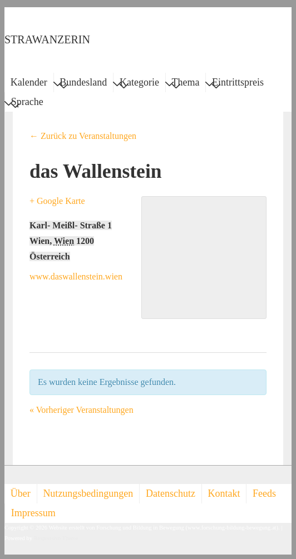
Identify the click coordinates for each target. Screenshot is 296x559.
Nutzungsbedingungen (88, 493)
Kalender (29, 82)
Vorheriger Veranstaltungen (81, 410)
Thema (186, 84)
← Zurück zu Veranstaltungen (82, 136)
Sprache (27, 103)
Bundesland (83, 84)
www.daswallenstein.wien (75, 276)
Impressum (33, 512)
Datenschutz (170, 493)
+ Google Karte (57, 201)
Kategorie (139, 84)
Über (21, 493)
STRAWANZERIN (47, 39)
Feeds (264, 493)
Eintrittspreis (238, 84)
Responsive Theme (56, 538)
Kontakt (224, 493)
